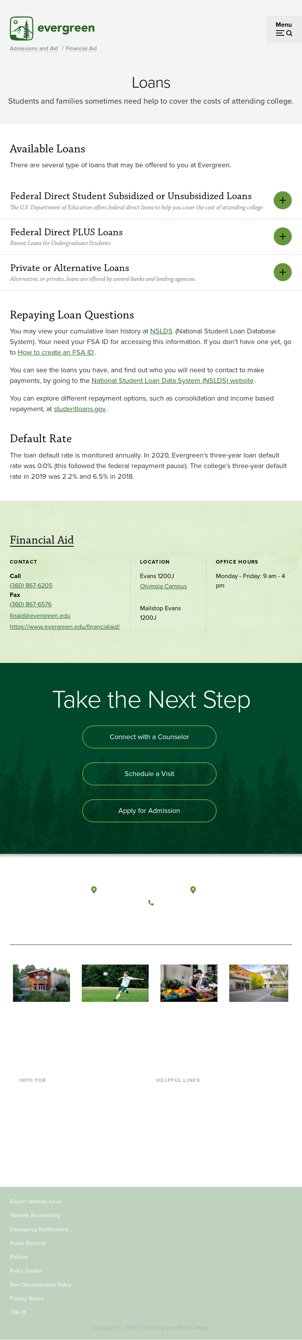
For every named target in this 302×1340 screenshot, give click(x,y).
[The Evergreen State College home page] (39, 897)
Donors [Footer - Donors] (29, 1143)
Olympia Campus (163, 586)
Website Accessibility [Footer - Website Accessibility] (35, 1215)
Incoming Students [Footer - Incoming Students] (45, 1104)
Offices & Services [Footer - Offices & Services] (181, 1117)
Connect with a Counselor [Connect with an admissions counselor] (149, 737)
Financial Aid (81, 48)
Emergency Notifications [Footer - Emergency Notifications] (39, 1229)
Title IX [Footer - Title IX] (18, 1312)
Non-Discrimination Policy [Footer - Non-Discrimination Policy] (41, 1285)
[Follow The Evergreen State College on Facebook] (156, 921)
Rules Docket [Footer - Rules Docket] (26, 1271)
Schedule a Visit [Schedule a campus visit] (149, 774)
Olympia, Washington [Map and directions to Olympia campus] (131, 890)
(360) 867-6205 (31, 585)
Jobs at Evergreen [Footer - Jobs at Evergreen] (181, 1168)
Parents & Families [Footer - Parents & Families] (44, 1117)
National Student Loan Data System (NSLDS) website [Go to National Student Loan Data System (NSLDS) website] (173, 380)
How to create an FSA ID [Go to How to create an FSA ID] (56, 352)
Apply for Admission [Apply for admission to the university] (149, 810)
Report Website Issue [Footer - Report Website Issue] (36, 1201)
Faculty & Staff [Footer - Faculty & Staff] (39, 1130)
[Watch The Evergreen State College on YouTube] (172, 921)
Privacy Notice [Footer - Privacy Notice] (27, 1298)
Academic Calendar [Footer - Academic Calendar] (183, 1143)
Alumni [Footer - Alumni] (29, 1156)
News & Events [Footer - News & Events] (176, 1156)
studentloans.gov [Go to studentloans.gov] (80, 409)
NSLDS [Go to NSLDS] (161, 331)
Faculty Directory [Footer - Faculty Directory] (179, 1104)
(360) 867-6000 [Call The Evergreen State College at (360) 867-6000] (180, 903)
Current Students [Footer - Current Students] (42, 1092)
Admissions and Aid (34, 48)
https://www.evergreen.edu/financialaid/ (65, 626)
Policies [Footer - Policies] (19, 1257)
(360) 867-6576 (31, 604)
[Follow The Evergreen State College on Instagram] (188, 921)
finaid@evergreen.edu (40, 615)
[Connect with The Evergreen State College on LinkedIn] (204, 921)
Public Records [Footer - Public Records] (28, 1243)
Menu (284, 24)
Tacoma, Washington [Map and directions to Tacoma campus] (230, 890)
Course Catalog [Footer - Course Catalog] (177, 1130)
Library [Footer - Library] (165, 1092)
